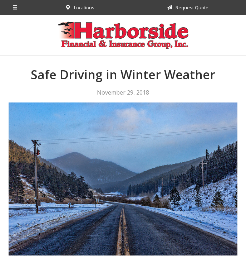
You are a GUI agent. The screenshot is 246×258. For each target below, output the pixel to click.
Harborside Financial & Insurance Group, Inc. (123, 35)
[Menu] (15, 7)
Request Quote (186, 7)
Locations (78, 7)
